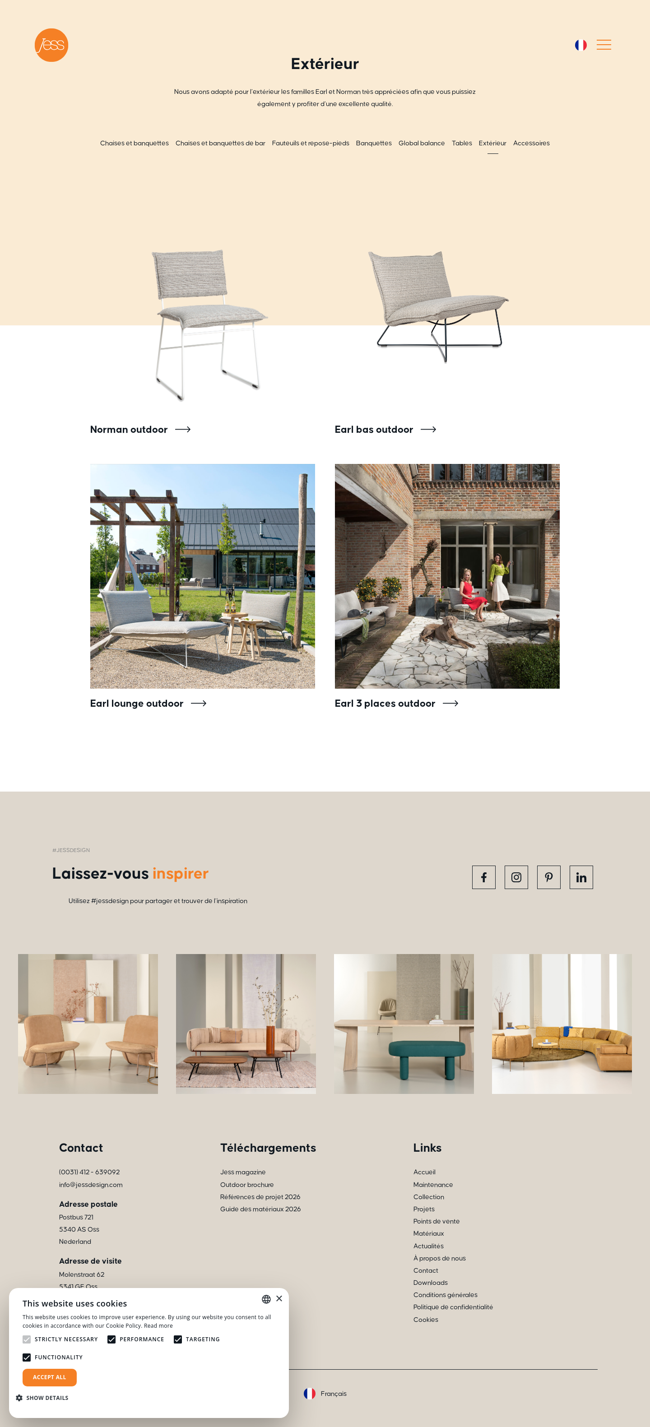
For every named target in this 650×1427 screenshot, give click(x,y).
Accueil (424, 1172)
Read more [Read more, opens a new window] (158, 1326)
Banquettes (374, 143)
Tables (462, 143)
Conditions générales (445, 1295)
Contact (425, 1270)
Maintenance (433, 1184)
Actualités (428, 1246)
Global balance (422, 143)
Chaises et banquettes (134, 143)
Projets (424, 1209)
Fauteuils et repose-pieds (310, 143)
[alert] (149, 1353)
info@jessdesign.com (91, 1184)
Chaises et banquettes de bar (220, 143)
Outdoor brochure (247, 1184)
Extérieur (492, 143)
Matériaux (428, 1233)
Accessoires (531, 143)
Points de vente (436, 1221)
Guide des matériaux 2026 (260, 1209)
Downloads (430, 1282)
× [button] (278, 1299)
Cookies (425, 1319)
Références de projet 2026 (260, 1197)
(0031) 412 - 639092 (89, 1172)
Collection (428, 1197)
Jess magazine (243, 1172)
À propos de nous (439, 1258)
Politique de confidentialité (453, 1307)
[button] (46, 1398)
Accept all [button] (49, 1377)
